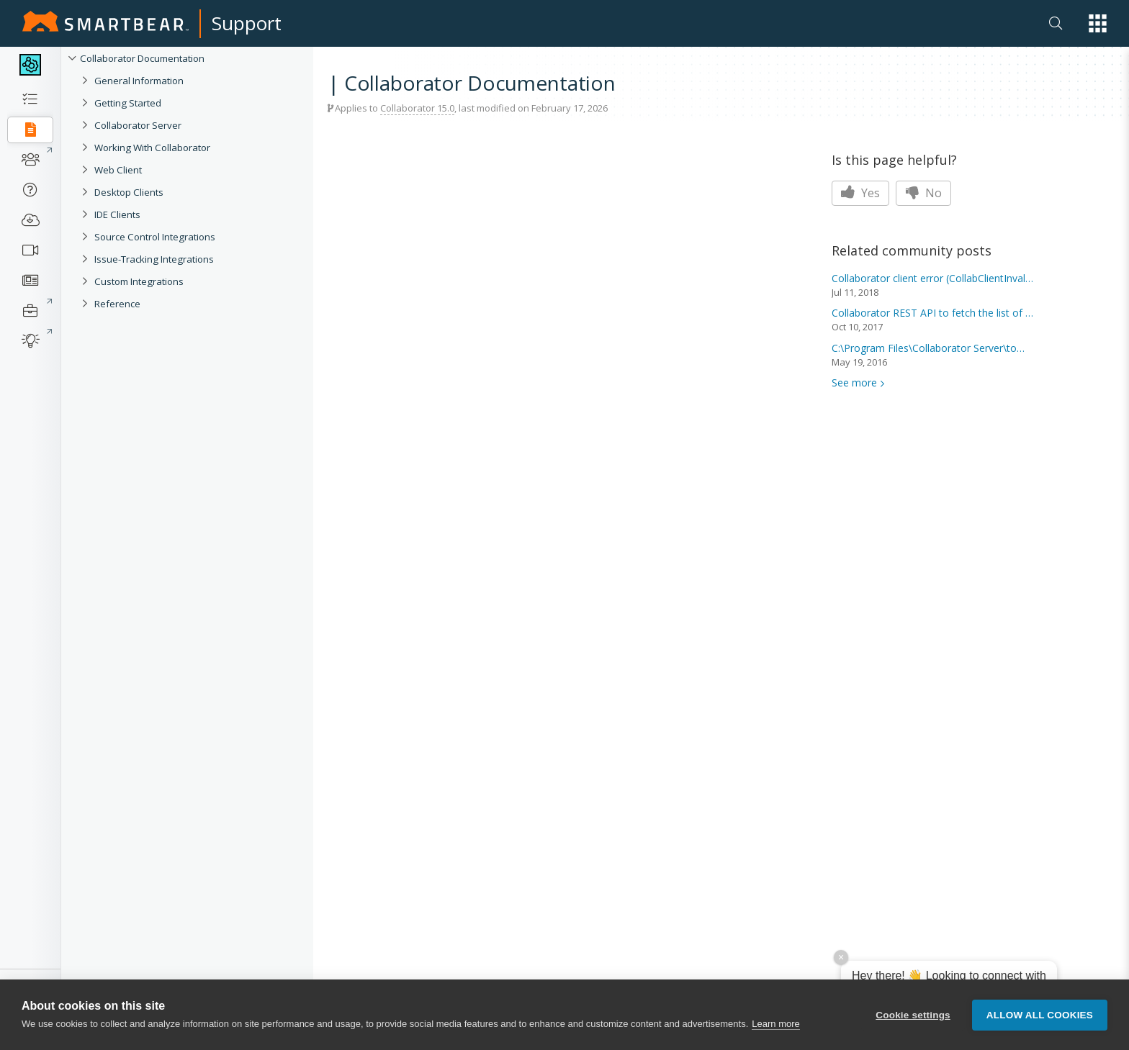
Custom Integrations (139, 281)
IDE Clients (117, 214)
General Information (139, 80)
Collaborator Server (137, 125)
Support (247, 23)
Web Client (118, 169)
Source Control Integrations (154, 236)
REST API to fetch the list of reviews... (932, 313)
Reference (117, 303)
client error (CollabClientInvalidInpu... (932, 278)
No (923, 193)
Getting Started (127, 102)
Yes (860, 193)
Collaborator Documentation (142, 58)
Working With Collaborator (152, 147)
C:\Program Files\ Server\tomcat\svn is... (932, 348)
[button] (1098, 23)
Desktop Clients (128, 192)
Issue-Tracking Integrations (154, 259)
